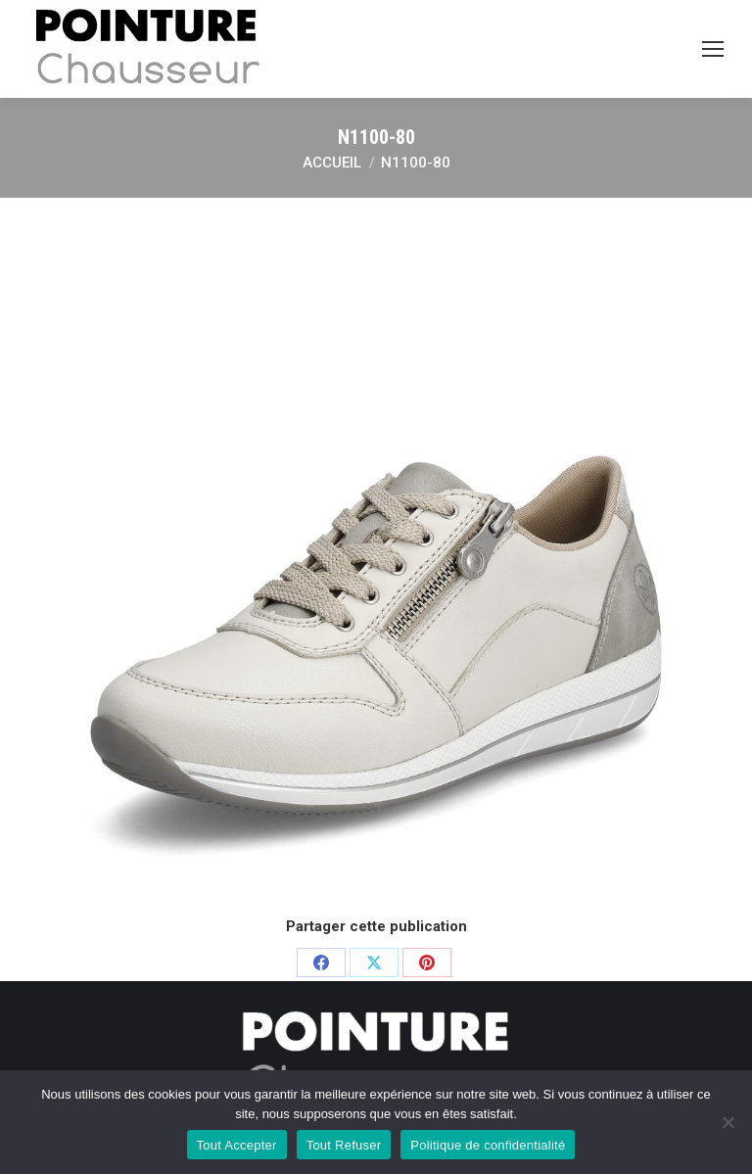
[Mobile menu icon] (712, 49)
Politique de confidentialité (487, 1145)
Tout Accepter (237, 1145)
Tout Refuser (344, 1145)
